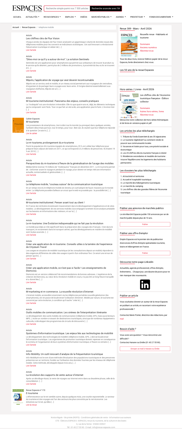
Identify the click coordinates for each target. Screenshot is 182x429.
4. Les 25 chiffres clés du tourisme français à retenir (144, 153)
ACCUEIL (17, 17)
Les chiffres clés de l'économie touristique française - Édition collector (155, 98)
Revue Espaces (28, 27)
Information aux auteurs (120, 417)
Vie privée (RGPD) (72, 417)
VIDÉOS (83, 17)
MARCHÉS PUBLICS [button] (100, 17)
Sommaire (145, 44)
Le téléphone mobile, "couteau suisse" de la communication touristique (64, 184)
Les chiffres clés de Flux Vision (42, 38)
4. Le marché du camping (132, 186)
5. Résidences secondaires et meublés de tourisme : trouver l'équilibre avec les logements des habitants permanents (143, 159)
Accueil (16, 27)
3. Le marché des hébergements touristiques (140, 183)
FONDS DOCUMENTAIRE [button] (160, 17)
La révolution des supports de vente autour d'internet (54, 375)
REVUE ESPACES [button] (51, 17)
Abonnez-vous (147, 50)
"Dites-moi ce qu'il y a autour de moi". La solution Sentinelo (57, 59)
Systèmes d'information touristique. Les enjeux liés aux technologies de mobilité (69, 333)
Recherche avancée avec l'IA (106, 8)
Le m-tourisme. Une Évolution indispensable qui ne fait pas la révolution (64, 223)
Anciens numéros (148, 47)
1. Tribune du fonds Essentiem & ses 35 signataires (143, 137)
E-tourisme (32, 393)
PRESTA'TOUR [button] (136, 17)
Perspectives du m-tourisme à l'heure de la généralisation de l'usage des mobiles (70, 163)
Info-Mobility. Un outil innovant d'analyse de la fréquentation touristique (64, 354)
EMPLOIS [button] (69, 17)
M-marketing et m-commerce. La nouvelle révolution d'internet (59, 291)
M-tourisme (32, 121)
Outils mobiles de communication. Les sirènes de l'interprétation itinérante (66, 312)
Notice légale (56, 417)
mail (122, 319)
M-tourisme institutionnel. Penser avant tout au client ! (55, 202)
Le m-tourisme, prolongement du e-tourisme (50, 142)
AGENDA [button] (120, 17)
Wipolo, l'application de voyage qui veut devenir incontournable (60, 80)
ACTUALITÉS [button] (32, 17)
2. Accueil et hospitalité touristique (136, 179)
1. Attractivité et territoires (132, 176)
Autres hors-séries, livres (152, 111)
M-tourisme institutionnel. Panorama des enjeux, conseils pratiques (62, 101)
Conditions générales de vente (94, 417)
